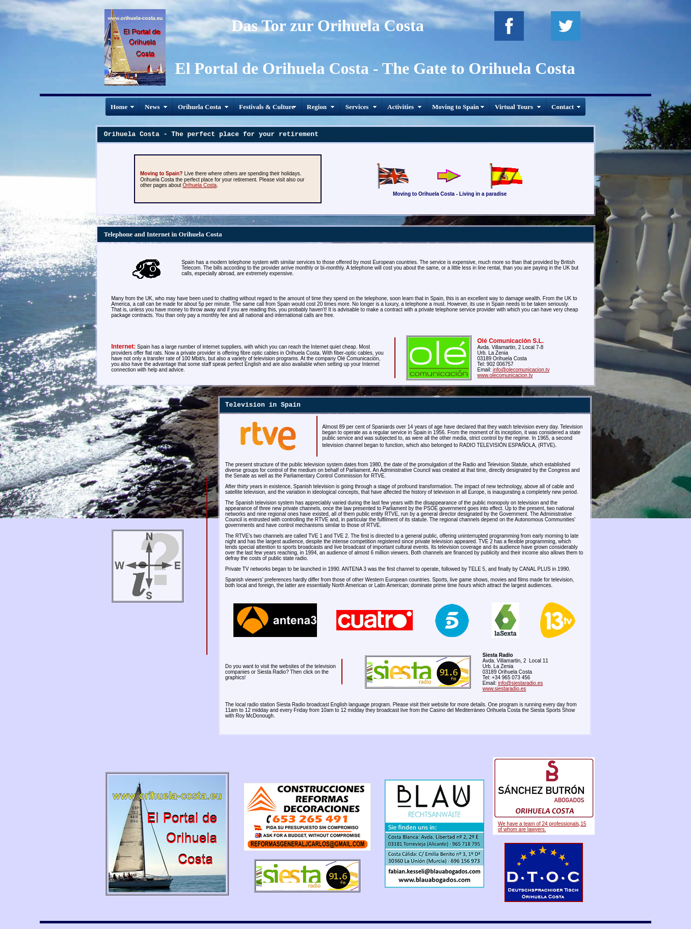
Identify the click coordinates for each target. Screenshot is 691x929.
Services (357, 107)
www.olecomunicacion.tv (505, 375)
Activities (400, 107)
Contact (562, 107)
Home (119, 107)
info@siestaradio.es (520, 683)
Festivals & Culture (267, 107)
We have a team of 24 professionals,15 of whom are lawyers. (542, 826)
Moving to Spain (455, 107)
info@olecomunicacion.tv (521, 370)
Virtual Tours (514, 107)
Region (317, 107)
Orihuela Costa (199, 107)
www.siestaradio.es (504, 689)
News (152, 107)
